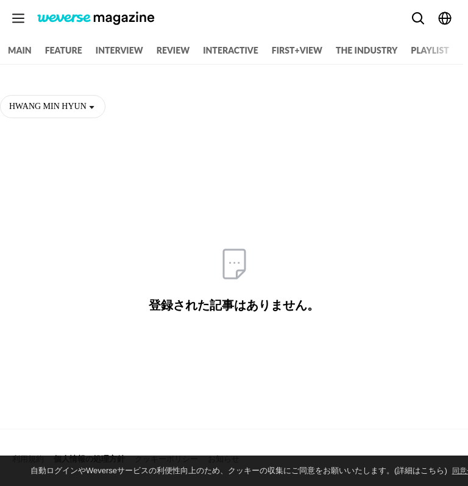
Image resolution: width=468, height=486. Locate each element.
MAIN (20, 50)
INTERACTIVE (230, 50)
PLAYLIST (429, 50)
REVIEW (173, 50)
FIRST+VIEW (297, 50)
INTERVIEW (119, 50)
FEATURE (63, 50)
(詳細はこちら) (420, 470)
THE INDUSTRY (366, 50)
